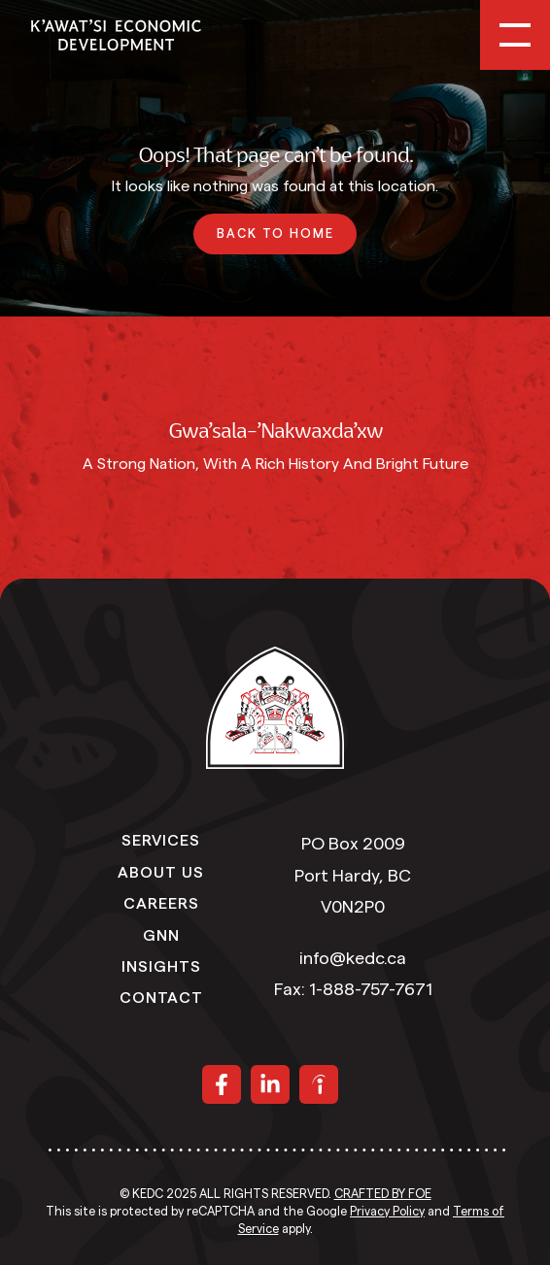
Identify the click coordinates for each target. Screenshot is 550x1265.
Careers (161, 902)
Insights (161, 965)
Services (160, 839)
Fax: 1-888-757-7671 (353, 989)
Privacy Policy (387, 1211)
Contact (161, 996)
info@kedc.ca (352, 958)
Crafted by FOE (382, 1194)
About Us (161, 871)
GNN (161, 934)
